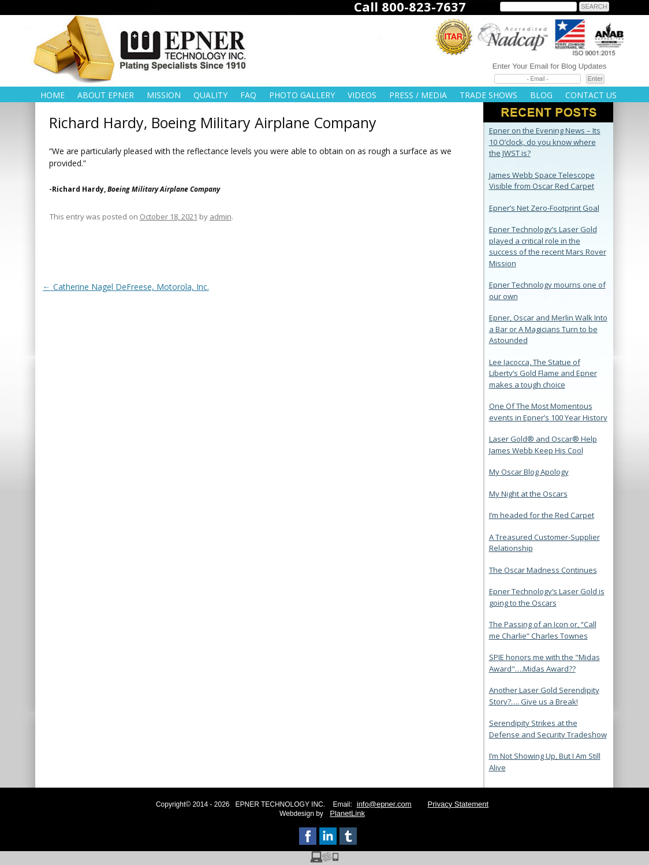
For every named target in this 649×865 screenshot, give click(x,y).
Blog (541, 95)
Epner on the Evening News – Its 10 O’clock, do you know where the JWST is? (544, 141)
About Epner (105, 95)
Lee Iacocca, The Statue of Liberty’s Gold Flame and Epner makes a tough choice (543, 373)
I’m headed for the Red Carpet (541, 515)
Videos (362, 95)
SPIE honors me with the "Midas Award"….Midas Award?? (544, 663)
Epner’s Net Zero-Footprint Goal (544, 208)
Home (52, 95)
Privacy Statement (458, 804)
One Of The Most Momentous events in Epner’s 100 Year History (548, 412)
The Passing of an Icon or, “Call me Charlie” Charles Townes (542, 630)
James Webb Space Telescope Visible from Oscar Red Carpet (542, 181)
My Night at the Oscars (528, 494)
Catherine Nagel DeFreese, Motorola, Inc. (126, 286)
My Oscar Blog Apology (529, 472)
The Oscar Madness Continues (543, 570)
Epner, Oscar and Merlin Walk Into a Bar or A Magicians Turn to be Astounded (548, 328)
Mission (164, 95)
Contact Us (591, 95)
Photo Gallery (302, 95)
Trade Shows (488, 95)
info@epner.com (384, 804)
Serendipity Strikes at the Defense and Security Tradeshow (548, 729)
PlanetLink (347, 813)
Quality (210, 95)
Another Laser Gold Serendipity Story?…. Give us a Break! (544, 696)
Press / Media (418, 95)
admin (221, 216)
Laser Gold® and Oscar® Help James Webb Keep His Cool (543, 445)
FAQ (248, 95)
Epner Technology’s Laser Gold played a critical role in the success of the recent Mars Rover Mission (547, 246)
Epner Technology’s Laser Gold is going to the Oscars (547, 597)
